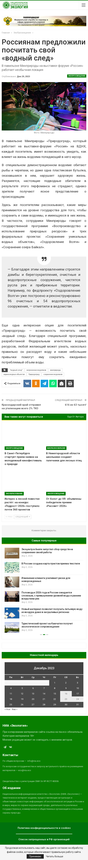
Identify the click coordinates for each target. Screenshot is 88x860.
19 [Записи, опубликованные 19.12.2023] (22, 699)
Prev (9, 517)
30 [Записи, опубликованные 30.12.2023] (66, 704)
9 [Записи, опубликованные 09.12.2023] (65, 688)
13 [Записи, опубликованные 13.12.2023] (33, 693)
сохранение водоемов (52, 374)
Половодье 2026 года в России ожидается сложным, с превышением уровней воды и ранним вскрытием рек (51, 595)
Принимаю (35, 856)
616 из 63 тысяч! (75, 404)
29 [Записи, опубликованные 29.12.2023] (54, 704)
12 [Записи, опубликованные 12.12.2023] (22, 693)
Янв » (14, 709)
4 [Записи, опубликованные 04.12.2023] (10, 688)
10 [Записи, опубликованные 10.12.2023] (77, 688)
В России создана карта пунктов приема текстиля (51, 563)
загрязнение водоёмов (36, 370)
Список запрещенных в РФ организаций (44, 839)
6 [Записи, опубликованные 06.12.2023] (33, 688)
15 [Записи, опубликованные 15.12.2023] (54, 693)
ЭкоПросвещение (76, 76)
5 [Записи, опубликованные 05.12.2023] (22, 688)
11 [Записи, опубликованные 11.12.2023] (11, 693)
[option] (44, 590)
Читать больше (54, 856)
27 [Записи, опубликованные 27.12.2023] (33, 704)
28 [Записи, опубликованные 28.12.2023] (44, 704)
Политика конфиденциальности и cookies (44, 828)
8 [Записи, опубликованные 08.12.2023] (54, 688)
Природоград (34, 374)
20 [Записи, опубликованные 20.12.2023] (33, 699)
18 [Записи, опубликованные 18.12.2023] (11, 699)
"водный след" (16, 370)
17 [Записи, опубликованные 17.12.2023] (77, 693)
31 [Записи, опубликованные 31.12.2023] (77, 704)
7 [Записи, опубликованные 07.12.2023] (44, 688)
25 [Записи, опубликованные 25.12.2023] (11, 704)
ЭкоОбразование (14, 494)
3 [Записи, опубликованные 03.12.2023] (77, 682)
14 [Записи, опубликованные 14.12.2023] (44, 693)
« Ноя (7, 709)
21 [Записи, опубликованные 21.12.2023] (44, 699)
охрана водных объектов (14, 374)
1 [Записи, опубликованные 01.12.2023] (54, 682)
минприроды (55, 370)
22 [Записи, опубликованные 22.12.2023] (54, 699)
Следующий (22, 517)
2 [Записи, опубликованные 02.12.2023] (65, 682)
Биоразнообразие (56, 448)
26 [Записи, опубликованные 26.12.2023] (22, 704)
